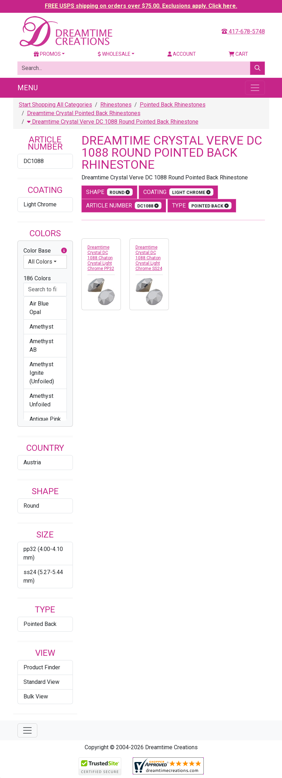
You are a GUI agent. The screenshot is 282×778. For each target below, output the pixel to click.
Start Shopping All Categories (55, 104)
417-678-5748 (243, 31)
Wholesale (114, 54)
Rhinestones (116, 104)
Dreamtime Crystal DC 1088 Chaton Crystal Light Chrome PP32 (100, 258)
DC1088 (33, 161)
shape (109, 192)
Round (31, 505)
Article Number (124, 205)
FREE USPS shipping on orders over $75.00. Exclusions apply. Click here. (141, 5)
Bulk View (35, 696)
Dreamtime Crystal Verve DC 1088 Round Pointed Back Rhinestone (112, 121)
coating (178, 192)
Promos (47, 54)
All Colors (40, 261)
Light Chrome (40, 204)
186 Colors (37, 278)
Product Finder (41, 667)
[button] (64, 251)
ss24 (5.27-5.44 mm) (43, 576)
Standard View (41, 682)
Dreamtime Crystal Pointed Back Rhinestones (83, 113)
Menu (27, 87)
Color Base (45, 251)
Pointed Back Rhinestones (173, 104)
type (202, 205)
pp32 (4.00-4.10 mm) (43, 553)
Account (181, 54)
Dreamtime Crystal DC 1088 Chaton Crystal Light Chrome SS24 (148, 258)
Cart (238, 54)
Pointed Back (40, 624)
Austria (32, 462)
